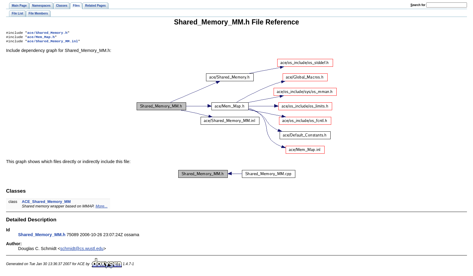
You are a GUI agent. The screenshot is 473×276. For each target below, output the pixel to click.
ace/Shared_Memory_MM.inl (52, 42)
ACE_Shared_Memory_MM (46, 203)
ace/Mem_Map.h (41, 38)
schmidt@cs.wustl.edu (81, 250)
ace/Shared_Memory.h (47, 33)
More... (102, 208)
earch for (418, 5)
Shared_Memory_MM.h (41, 236)
